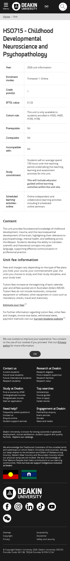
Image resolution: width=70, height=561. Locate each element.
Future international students (17, 377)
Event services (43, 415)
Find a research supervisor (49, 375)
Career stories (43, 401)
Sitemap (7, 532)
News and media (45, 421)
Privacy (6, 539)
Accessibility (42, 532)
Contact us (8, 415)
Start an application (12, 401)
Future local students (13, 375)
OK (35, 354)
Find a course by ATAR (13, 392)
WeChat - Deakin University (7, 518)
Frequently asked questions (16, 412)
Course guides (43, 395)
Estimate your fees (15, 305)
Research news (44, 380)
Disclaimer (41, 535)
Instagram (18, 507)
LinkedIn (29, 507)
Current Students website (50, 318)
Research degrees (45, 372)
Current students (11, 372)
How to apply (43, 398)
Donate (40, 418)
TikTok (41, 507)
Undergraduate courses (14, 395)
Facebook (7, 507)
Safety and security (46, 539)
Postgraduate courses (13, 398)
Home (6, 16)
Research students (12, 380)
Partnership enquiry (46, 412)
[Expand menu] (6, 5)
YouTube (52, 507)
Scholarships (43, 392)
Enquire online (10, 418)
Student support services (15, 421)
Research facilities (45, 377)
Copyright (8, 535)
